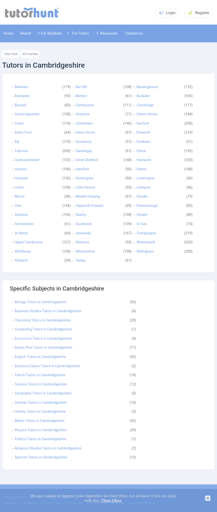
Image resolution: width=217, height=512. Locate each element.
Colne (19, 124)
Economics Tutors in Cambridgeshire (43, 339)
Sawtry (81, 215)
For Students (50, 33)
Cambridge (145, 105)
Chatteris (83, 114)
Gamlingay (84, 151)
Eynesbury (84, 142)
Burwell (20, 105)
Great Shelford (87, 160)
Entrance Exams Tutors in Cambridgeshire (47, 366)
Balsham (21, 87)
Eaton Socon (85, 133)
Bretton (81, 96)
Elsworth (143, 133)
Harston (21, 169)
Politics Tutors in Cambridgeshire (40, 439)
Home (8, 33)
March (20, 197)
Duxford (143, 124)
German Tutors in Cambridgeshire (41, 403)
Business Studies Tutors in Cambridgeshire (48, 311)
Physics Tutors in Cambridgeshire (41, 430)
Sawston (21, 215)
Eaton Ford (23, 133)
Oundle (142, 197)
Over (18, 206)
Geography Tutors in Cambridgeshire (43, 393)
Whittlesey (23, 252)
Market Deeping (88, 197)
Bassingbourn (147, 87)
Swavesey (83, 233)
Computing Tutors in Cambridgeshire (43, 329)
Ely (17, 142)
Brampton (22, 96)
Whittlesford (85, 252)
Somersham (24, 224)
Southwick (84, 224)
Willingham (145, 252)
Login (167, 12)
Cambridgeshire (27, 114)
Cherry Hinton (147, 114)
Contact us (134, 33)
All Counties (30, 54)
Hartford (82, 169)
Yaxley (81, 261)
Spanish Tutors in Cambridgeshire (41, 457)
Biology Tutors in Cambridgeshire (40, 302)
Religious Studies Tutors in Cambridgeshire (48, 448)
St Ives (142, 224)
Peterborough (147, 206)
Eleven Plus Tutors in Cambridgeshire (43, 348)
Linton (19, 188)
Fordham (143, 142)
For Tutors (78, 33)
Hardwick (144, 160)
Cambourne (85, 105)
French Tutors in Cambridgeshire (40, 375)
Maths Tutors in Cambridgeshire (40, 421)
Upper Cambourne (29, 242)
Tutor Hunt (11, 54)
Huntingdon (85, 178)
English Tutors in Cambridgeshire (40, 357)
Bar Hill (81, 87)
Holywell (21, 178)
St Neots (21, 233)
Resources (107, 33)
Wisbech (21, 261)
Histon (142, 169)
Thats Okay (111, 500)
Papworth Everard (89, 206)
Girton (141, 151)
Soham (142, 215)
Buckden (143, 96)
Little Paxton (85, 188)
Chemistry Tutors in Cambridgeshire (42, 320)
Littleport (144, 188)
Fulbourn (21, 151)
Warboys (82, 242)
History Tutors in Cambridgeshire (40, 412)
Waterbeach (146, 242)
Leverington (146, 178)
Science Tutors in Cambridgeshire (41, 384)
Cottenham (84, 124)
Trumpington (147, 233)
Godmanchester (27, 160)
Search (25, 33)
